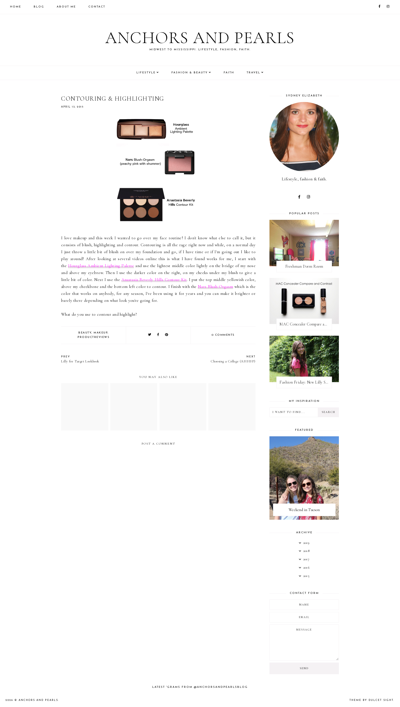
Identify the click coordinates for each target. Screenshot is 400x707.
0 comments (223, 335)
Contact (96, 6)
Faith (229, 72)
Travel (253, 72)
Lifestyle (146, 72)
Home (15, 6)
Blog (39, 6)
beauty (84, 332)
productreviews (93, 337)
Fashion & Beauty (189, 72)
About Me (66, 6)
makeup (101, 332)
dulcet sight (381, 700)
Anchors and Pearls (200, 38)
